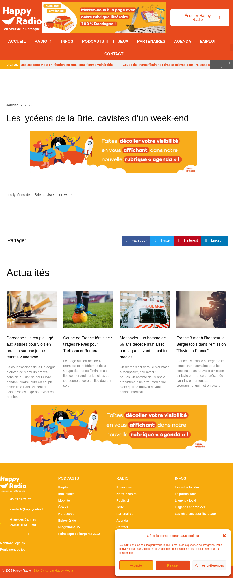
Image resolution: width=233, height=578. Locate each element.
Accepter (136, 565)
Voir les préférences (209, 565)
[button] (224, 536)
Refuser (173, 565)
